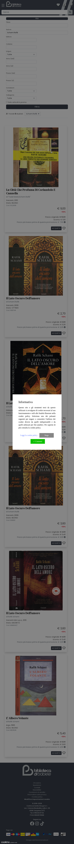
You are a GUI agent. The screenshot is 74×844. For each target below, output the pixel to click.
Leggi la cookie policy (28, 435)
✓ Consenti (37, 441)
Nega (47, 435)
